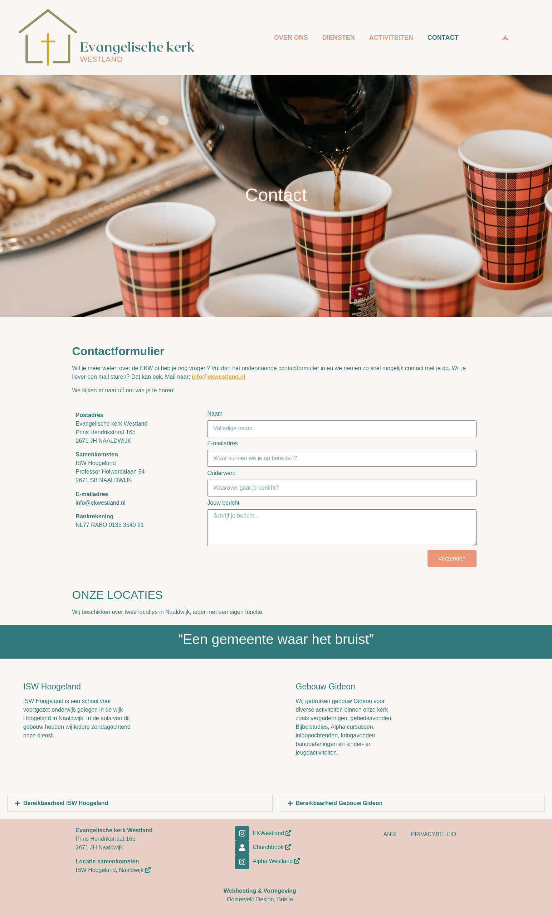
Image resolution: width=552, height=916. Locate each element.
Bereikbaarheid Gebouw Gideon (339, 803)
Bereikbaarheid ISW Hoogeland (65, 803)
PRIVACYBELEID (433, 834)
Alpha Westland (276, 861)
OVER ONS (291, 37)
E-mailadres (222, 443)
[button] (140, 803)
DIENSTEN (338, 37)
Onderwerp (221, 473)
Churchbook (272, 847)
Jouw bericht (223, 503)
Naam (215, 414)
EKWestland (272, 833)
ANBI (389, 834)
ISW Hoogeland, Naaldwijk (113, 870)
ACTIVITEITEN (391, 37)
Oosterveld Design (250, 899)
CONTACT (443, 37)
